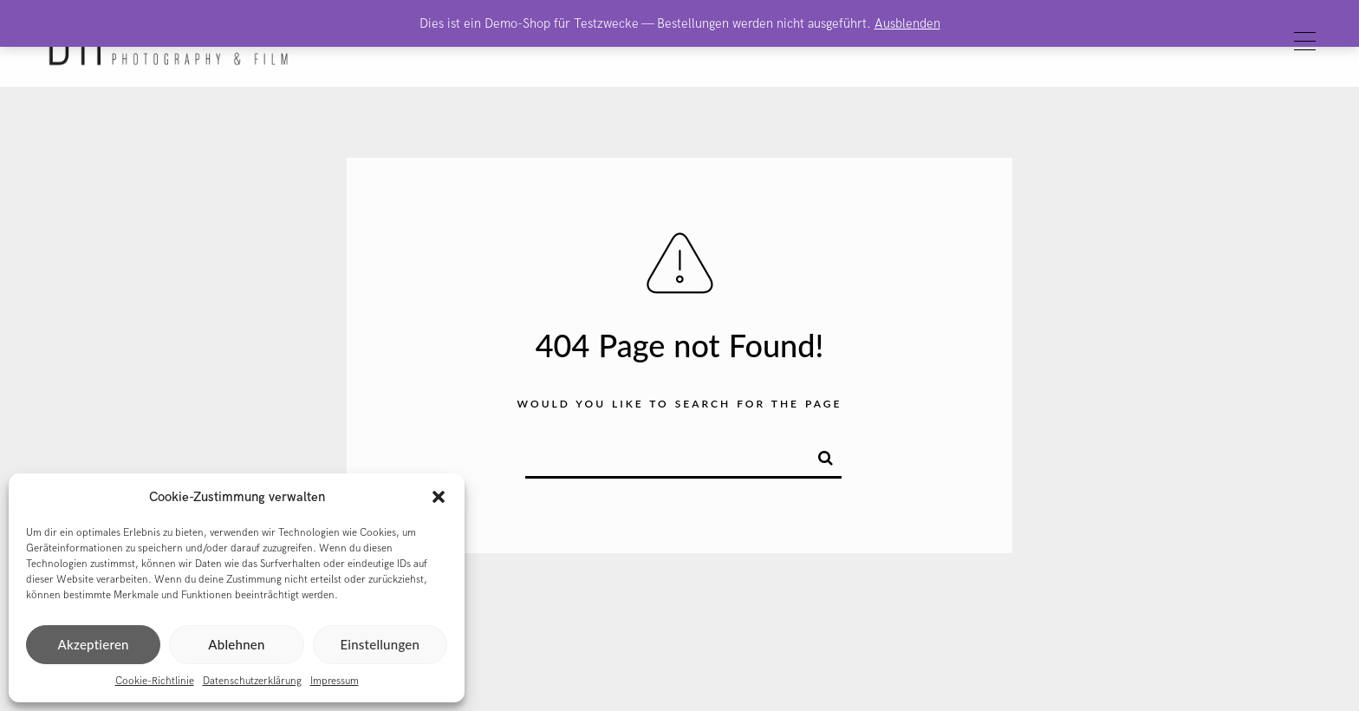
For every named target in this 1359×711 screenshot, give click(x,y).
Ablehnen (236, 644)
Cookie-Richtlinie (154, 681)
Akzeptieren (93, 644)
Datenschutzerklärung (252, 681)
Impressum (334, 681)
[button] (438, 497)
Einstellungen (379, 644)
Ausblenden (907, 23)
